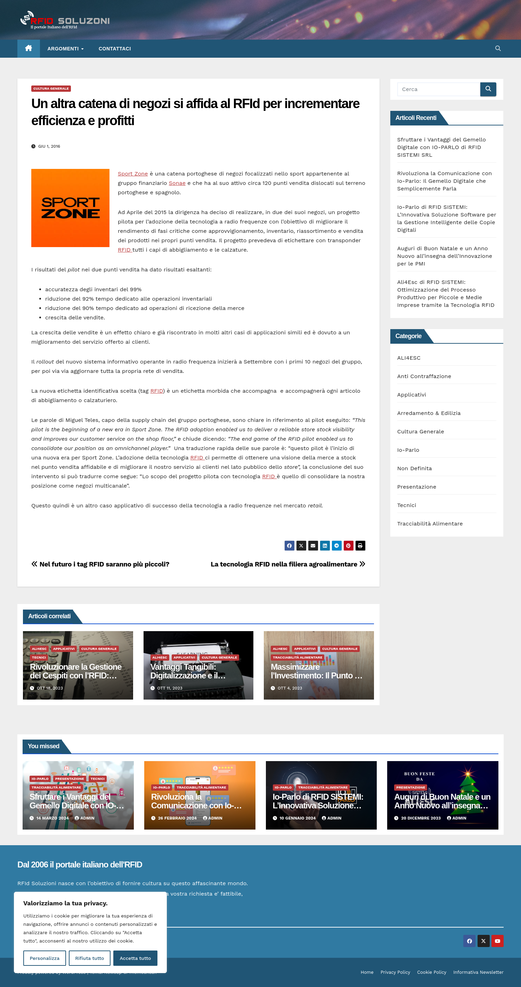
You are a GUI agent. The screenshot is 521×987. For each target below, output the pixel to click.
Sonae (177, 183)
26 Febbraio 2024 (178, 818)
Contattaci (115, 48)
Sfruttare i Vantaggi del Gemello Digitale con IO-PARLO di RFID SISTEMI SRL (441, 147)
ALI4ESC (39, 649)
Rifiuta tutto (89, 958)
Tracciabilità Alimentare (297, 657)
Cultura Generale (51, 88)
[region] (90, 932)
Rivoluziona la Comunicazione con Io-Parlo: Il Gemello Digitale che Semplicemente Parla (444, 181)
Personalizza (44, 958)
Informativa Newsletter (478, 972)
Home (367, 972)
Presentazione (417, 486)
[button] (498, 48)
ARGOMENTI (64, 48)
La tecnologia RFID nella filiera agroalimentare (288, 564)
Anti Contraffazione (424, 376)
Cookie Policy (431, 972)
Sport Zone (133, 173)
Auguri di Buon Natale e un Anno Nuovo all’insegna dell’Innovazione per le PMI (444, 256)
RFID (125, 249)
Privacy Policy (395, 972)
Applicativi (64, 649)
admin (84, 818)
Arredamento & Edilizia (429, 413)
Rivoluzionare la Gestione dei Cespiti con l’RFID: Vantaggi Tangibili (75, 675)
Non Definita (414, 468)
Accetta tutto (135, 958)
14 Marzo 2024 (53, 818)
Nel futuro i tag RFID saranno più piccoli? (100, 564)
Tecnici (39, 657)
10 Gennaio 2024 (298, 818)
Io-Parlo (408, 450)
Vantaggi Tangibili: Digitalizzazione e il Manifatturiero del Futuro (194, 675)
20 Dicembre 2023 (421, 818)
